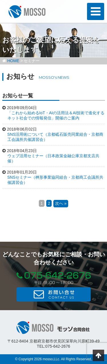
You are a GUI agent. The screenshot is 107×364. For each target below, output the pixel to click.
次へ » (60, 203)
